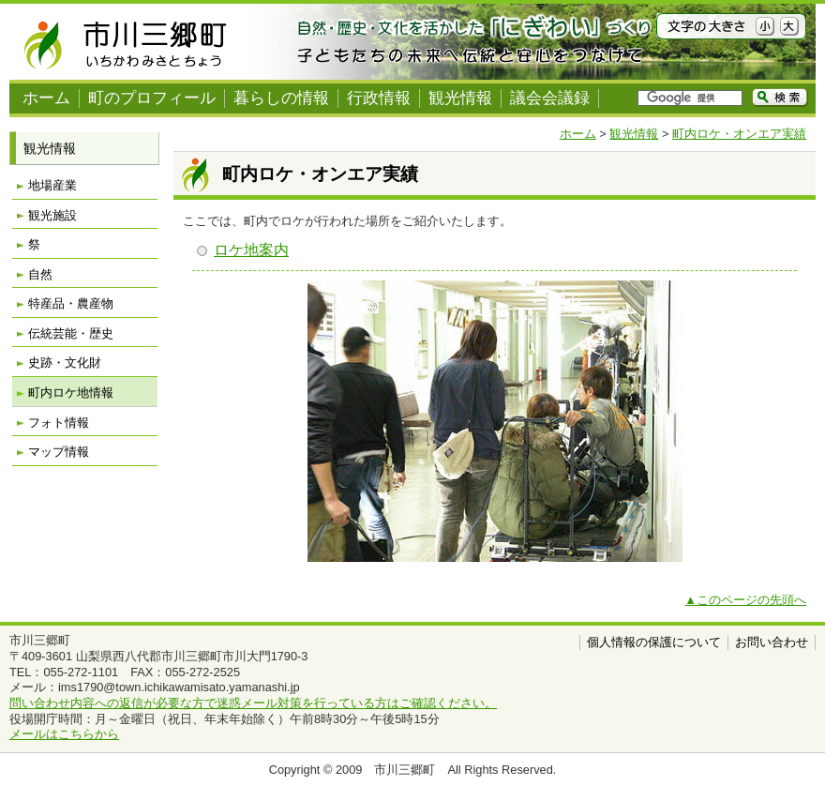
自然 (40, 274)
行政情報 (379, 98)
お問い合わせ (771, 642)
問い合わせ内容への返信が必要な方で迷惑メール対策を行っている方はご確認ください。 (253, 703)
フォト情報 (58, 423)
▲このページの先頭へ (745, 600)
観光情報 (460, 98)
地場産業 (52, 185)
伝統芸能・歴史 (70, 333)
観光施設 (52, 215)
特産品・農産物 (70, 303)
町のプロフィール (152, 98)
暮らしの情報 (281, 98)
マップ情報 (58, 452)
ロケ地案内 (251, 250)
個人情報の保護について (654, 642)
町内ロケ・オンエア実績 (739, 134)
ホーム (46, 98)
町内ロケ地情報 (70, 392)
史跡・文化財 (64, 362)
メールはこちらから (64, 734)
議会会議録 (550, 98)
